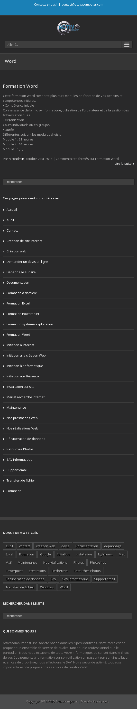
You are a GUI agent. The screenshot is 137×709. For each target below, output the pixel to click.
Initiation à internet (20, 345)
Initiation (63, 554)
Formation (14, 491)
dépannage (112, 546)
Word (64, 587)
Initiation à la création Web (26, 355)
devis (65, 546)
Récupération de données (26, 438)
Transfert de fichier (21, 480)
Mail (9, 562)
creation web (45, 546)
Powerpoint (14, 571)
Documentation (18, 282)
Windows (47, 587)
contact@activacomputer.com (82, 4)
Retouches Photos (20, 449)
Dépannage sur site (21, 272)
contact (24, 546)
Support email (17, 470)
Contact (12, 230)
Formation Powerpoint (23, 314)
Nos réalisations (55, 562)
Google (45, 554)
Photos (78, 562)
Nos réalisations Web (22, 428)
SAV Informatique (19, 459)
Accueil (12, 209)
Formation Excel (18, 303)
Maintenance (16, 407)
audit (9, 546)
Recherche (60, 571)
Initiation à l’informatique (25, 366)
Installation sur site (21, 386)
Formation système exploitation (30, 324)
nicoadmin (16, 158)
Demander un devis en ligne (27, 261)
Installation (84, 554)
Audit (10, 220)
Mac (122, 554)
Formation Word (20, 86)
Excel (9, 554)
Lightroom (105, 554)
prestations (37, 571)
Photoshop (98, 562)
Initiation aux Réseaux (23, 376)
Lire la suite (123, 163)
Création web (16, 251)
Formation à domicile (22, 293)
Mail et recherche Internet (26, 397)
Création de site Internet (24, 241)
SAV (53, 579)
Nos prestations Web (22, 418)
